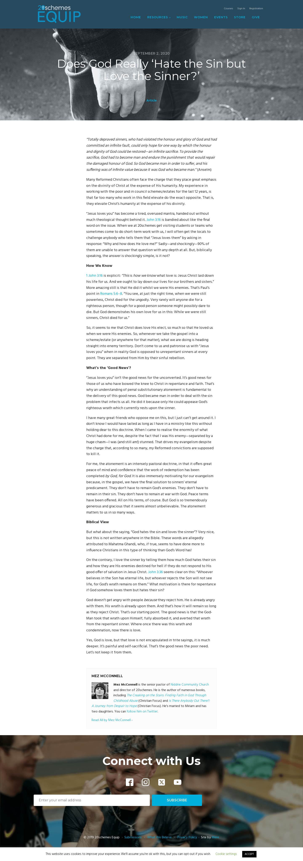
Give (256, 17)
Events (221, 17)
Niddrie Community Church (190, 684)
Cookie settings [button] (226, 854)
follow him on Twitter (142, 711)
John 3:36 (155, 572)
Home (136, 17)
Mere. (216, 837)
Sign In (241, 9)
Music (182, 17)
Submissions (133, 837)
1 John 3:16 (94, 276)
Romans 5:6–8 (111, 294)
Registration (256, 9)
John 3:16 (153, 220)
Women (201, 17)
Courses (228, 9)
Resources (157, 17)
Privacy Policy (187, 837)
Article (151, 100)
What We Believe (159, 837)
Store (240, 17)
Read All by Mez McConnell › (112, 720)
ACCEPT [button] (249, 854)
